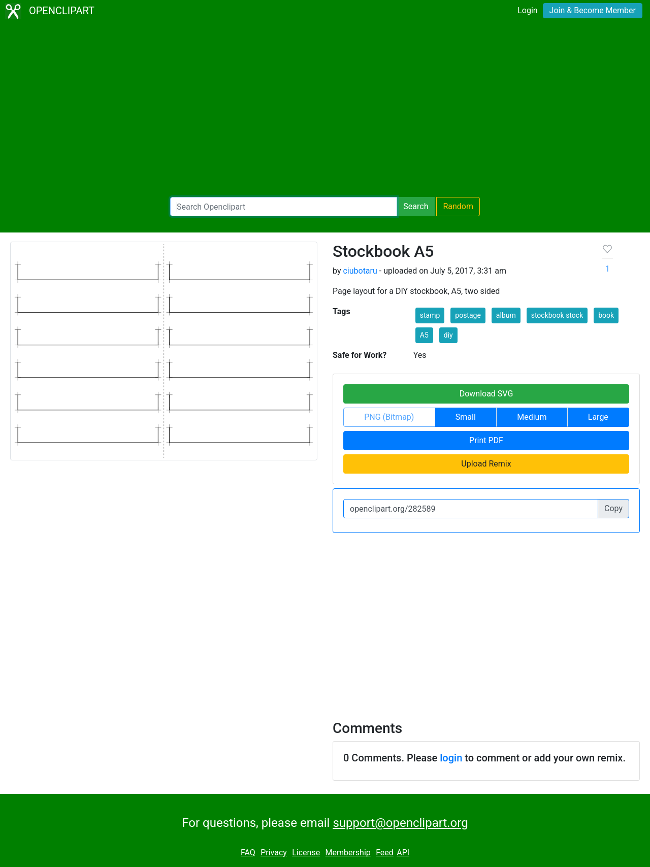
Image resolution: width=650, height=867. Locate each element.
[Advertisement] (325, 110)
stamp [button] (430, 315)
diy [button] (448, 335)
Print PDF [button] (486, 440)
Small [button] (466, 417)
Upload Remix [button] (486, 464)
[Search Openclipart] (283, 206)
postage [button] (468, 315)
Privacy (274, 852)
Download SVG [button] (486, 393)
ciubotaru (360, 271)
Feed (385, 852)
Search (415, 206)
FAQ (248, 852)
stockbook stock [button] (557, 315)
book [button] (606, 315)
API (403, 852)
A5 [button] (424, 335)
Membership (347, 852)
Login (527, 10)
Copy (613, 508)
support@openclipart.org (400, 823)
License (306, 852)
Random (458, 206)
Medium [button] (531, 417)
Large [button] (598, 417)
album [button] (506, 315)
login (451, 758)
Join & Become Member (592, 10)
